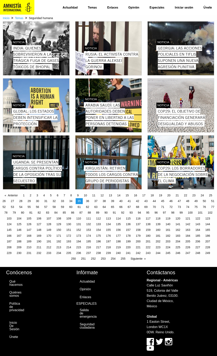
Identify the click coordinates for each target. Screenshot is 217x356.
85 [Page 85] (64, 212)
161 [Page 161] (168, 229)
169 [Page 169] (39, 235)
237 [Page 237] (88, 253)
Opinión (133, 7)
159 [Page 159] (148, 229)
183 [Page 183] (178, 235)
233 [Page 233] (48, 253)
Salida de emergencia (86, 313)
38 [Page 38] (104, 201)
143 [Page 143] (197, 224)
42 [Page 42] (137, 201)
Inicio (6, 18)
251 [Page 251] (83, 258)
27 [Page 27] (12, 201)
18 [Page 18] (152, 195)
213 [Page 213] (58, 247)
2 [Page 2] (30, 195)
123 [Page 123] (207, 218)
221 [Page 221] (138, 247)
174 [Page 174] (88, 235)
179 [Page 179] (138, 235)
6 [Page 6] (57, 195)
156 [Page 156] (118, 229)
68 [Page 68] (137, 207)
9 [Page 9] (78, 195)
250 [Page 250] (73, 258)
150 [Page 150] (58, 229)
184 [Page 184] (187, 235)
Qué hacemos (15, 283)
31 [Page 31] (45, 201)
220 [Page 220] (128, 247)
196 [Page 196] (98, 241)
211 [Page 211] (39, 247)
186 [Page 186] (207, 235)
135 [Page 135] (118, 224)
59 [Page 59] (62, 207)
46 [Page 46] (171, 201)
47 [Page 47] (179, 201)
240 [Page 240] (118, 253)
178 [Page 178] (128, 235)
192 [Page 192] (58, 241)
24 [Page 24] (202, 195)
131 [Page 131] (78, 224)
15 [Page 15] (127, 195)
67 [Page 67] (129, 207)
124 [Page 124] (9, 224)
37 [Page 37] (96, 201)
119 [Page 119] (168, 218)
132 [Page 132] (88, 224)
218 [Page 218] (108, 247)
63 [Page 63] (96, 207)
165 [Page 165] (207, 229)
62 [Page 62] (87, 207)
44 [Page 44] (154, 201)
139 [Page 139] (158, 224)
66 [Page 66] (121, 207)
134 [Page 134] (108, 224)
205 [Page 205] (187, 241)
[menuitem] (70, 7)
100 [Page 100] (190, 212)
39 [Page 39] (112, 201)
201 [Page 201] (148, 241)
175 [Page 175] (98, 235)
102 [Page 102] (210, 212)
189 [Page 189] (29, 241)
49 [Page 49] (196, 201)
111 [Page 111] (88, 218)
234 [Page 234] (58, 253)
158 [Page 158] (138, 229)
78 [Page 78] (6, 212)
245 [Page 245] (168, 253)
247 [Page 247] (187, 253)
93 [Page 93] (131, 212)
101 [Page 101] (200, 212)
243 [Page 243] (148, 253)
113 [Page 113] (108, 218)
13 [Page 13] (110, 195)
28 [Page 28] (20, 201)
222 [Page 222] (148, 247)
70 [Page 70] (154, 207)
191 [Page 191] (48, 241)
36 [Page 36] (87, 201)
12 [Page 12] (102, 195)
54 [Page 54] (20, 207)
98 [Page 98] (172, 212)
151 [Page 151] (68, 229)
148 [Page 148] (39, 229)
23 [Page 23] (194, 195)
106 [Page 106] (39, 218)
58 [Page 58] (54, 207)
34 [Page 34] (71, 201)
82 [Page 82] (39, 212)
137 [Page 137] (138, 224)
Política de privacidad (15, 307)
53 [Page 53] (12, 207)
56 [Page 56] (37, 207)
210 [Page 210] (29, 247)
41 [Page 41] (129, 201)
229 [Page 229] (9, 253)
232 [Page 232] (39, 253)
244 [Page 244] (158, 253)
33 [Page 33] (62, 201)
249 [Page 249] (207, 253)
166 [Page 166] (9, 235)
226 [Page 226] (187, 247)
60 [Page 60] (71, 207)
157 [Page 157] (128, 229)
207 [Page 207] (207, 241)
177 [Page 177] (118, 235)
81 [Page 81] (31, 212)
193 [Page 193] (68, 241)
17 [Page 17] (143, 195)
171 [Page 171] (58, 235)
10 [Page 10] (85, 195)
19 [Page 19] (160, 195)
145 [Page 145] (9, 229)
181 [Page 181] (158, 235)
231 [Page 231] (29, 253)
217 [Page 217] (98, 247)
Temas (92, 7)
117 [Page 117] (148, 218)
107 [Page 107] (48, 218)
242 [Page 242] (138, 253)
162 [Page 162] (178, 229)
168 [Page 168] (29, 235)
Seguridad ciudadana (86, 326)
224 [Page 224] (168, 247)
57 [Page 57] (45, 207)
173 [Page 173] (78, 235)
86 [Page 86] (72, 212)
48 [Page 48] (187, 201)
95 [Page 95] (147, 212)
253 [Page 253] (103, 258)
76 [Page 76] (204, 207)
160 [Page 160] (158, 229)
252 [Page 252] (93, 258)
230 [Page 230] (19, 253)
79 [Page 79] (14, 212)
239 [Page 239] (108, 253)
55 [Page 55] (29, 207)
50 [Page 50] (204, 201)
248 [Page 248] (197, 253)
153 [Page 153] (88, 229)
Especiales (156, 7)
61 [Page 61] (79, 207)
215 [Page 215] (78, 247)
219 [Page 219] (118, 247)
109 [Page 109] (68, 218)
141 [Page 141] (178, 224)
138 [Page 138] (148, 224)
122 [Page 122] (197, 218)
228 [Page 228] (207, 247)
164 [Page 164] (197, 229)
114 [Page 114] (118, 218)
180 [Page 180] (148, 235)
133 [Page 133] (98, 224)
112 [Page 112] (98, 218)
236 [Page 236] (78, 253)
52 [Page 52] (4, 207)
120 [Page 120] (178, 218)
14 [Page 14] (118, 195)
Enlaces (112, 7)
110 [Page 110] (78, 218)
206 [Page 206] (197, 241)
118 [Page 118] (158, 218)
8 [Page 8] (71, 195)
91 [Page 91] (114, 212)
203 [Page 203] (168, 241)
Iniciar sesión (184, 7)
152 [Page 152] (78, 229)
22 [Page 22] (185, 195)
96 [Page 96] (156, 212)
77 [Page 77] (212, 207)
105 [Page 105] (29, 218)
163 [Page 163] (187, 229)
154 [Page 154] (98, 229)
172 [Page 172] (68, 235)
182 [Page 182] (168, 235)
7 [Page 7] (64, 195)
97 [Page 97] (164, 212)
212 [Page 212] (48, 247)
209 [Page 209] (19, 247)
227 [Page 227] (197, 247)
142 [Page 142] (187, 224)
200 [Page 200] (138, 241)
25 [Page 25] (210, 195)
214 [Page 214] (68, 247)
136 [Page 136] (128, 224)
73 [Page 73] (179, 207)
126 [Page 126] (29, 224)
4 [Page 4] (44, 195)
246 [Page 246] (178, 253)
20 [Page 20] (169, 195)
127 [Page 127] (39, 224)
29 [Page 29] (29, 201)
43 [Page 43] (146, 201)
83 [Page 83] (47, 212)
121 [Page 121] (187, 218)
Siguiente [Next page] (136, 258)
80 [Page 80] (22, 212)
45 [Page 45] (162, 201)
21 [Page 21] (177, 195)
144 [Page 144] (207, 224)
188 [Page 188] (19, 241)
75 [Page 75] (196, 207)
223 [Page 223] (158, 247)
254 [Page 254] (113, 258)
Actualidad (70, 7)
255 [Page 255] (123, 258)
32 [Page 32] (54, 201)
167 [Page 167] (19, 235)
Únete (207, 7)
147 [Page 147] (29, 229)
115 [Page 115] (128, 218)
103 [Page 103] (9, 218)
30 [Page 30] (37, 201)
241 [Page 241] (128, 253)
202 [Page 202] (158, 241)
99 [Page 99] (181, 212)
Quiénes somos (15, 294)
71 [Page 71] (162, 207)
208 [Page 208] (9, 247)
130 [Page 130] (68, 224)
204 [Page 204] (178, 241)
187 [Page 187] (9, 241)
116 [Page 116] (138, 218)
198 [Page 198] (118, 241)
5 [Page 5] (51, 195)
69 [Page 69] (146, 207)
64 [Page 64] (104, 207)
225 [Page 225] (178, 247)
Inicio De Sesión (14, 326)
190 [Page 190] (39, 241)
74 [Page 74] (187, 207)
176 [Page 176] (108, 235)
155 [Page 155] (108, 229)
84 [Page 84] (56, 212)
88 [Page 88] (89, 212)
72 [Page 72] (171, 207)
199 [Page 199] (128, 241)
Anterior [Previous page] (13, 195)
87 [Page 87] (81, 212)
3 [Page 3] (37, 195)
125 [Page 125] (19, 224)
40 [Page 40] (121, 201)
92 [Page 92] (122, 212)
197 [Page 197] (108, 241)
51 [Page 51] (212, 201)
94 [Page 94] (139, 212)
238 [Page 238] (98, 253)
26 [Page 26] (4, 201)
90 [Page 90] (106, 212)
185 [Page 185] (197, 235)
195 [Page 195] (88, 241)
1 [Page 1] (24, 195)
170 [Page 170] (48, 235)
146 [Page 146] (19, 229)
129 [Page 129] (58, 224)
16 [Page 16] (135, 195)
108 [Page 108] (58, 218)
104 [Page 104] (19, 218)
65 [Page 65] (112, 207)
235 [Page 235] (68, 253)
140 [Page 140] (168, 224)
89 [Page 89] (97, 212)
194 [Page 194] (78, 241)
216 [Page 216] (88, 247)
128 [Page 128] (48, 224)
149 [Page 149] (48, 229)
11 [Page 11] (93, 195)
